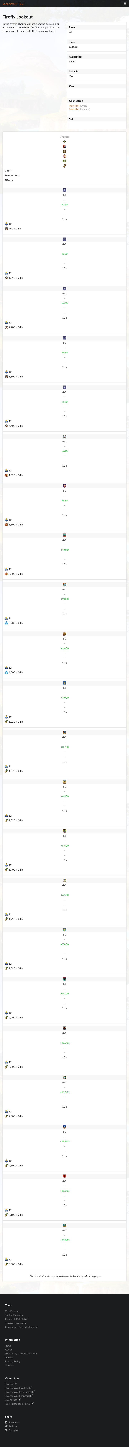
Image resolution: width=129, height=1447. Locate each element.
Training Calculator (15, 1322)
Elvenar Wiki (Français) (19, 1395)
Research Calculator (16, 1319)
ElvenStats (13, 1399)
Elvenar (11, 1384)
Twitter (11, 1426)
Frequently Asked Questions (21, 1353)
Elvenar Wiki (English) (18, 1387)
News (8, 1345)
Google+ (11, 1430)
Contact (9, 1365)
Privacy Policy (12, 1361)
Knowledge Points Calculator (21, 1326)
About (8, 1349)
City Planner (12, 1311)
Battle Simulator (14, 1315)
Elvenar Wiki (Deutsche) (20, 1391)
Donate (9, 1357)
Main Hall (74, 105)
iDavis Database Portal (19, 1403)
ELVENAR (14, 3)
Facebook (12, 1422)
